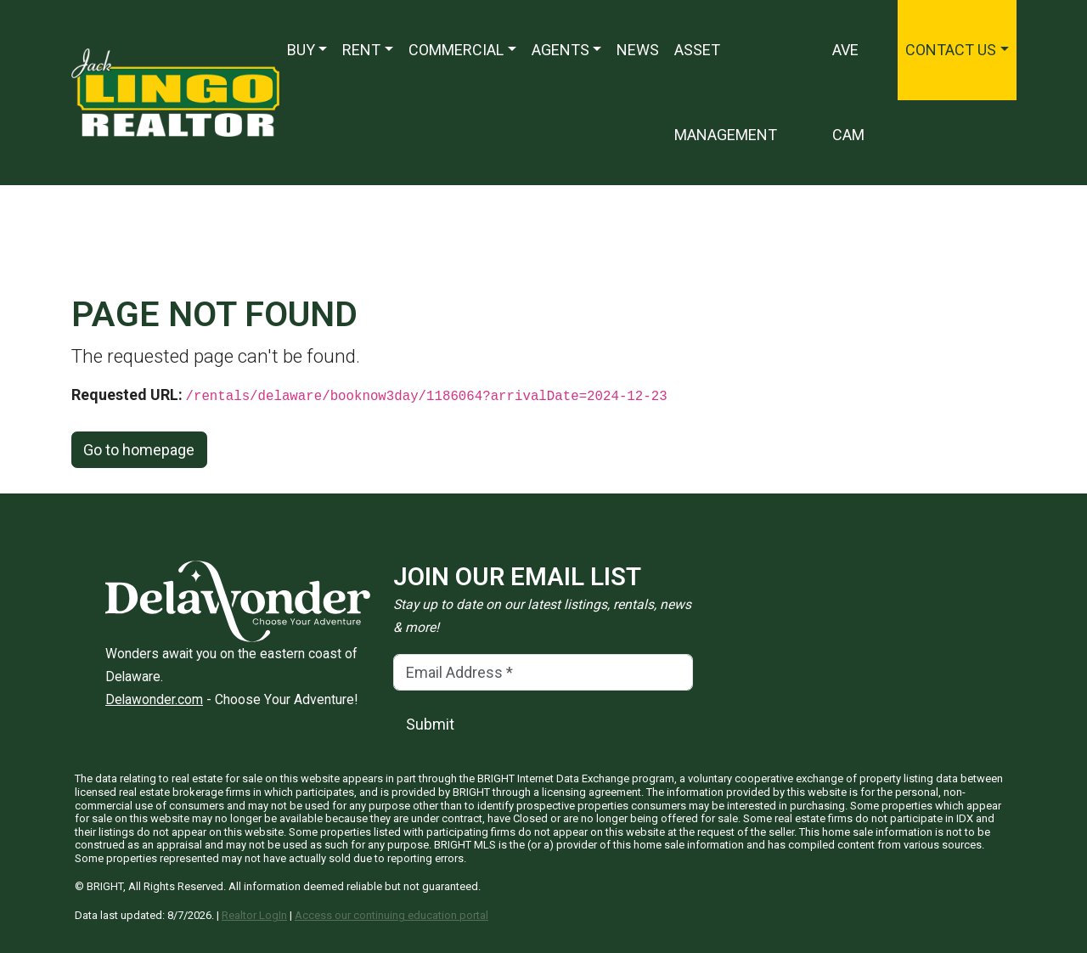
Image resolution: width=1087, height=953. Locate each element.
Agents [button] (560, 50)
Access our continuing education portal (391, 915)
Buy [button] (301, 50)
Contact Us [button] (950, 50)
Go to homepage (138, 450)
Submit (430, 724)
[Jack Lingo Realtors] (175, 91)
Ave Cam (848, 92)
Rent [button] (361, 50)
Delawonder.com (154, 699)
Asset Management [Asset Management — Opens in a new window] (725, 92)
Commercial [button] (456, 50)
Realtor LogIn (254, 915)
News (638, 50)
